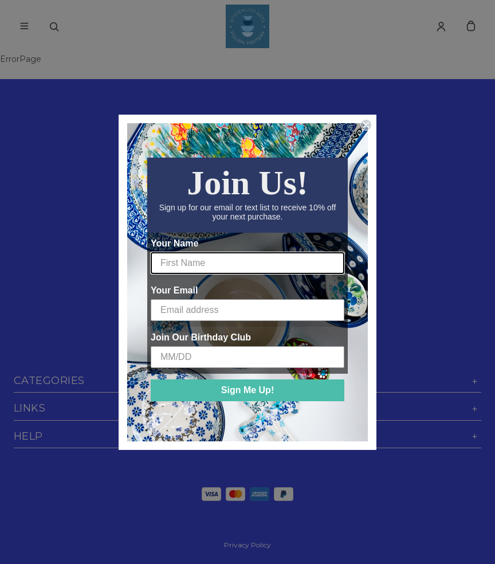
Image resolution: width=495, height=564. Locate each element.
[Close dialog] (366, 125)
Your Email (174, 290)
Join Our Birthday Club (201, 337)
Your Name (174, 243)
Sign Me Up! (247, 390)
